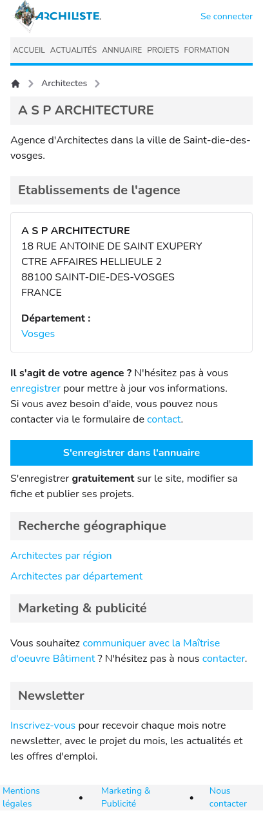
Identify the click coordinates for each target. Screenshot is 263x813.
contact (164, 419)
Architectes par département (76, 576)
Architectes (64, 83)
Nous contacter (228, 797)
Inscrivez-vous (42, 725)
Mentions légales (21, 797)
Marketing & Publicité (125, 797)
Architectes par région (61, 556)
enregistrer (35, 388)
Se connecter (226, 16)
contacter (223, 659)
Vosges (38, 334)
